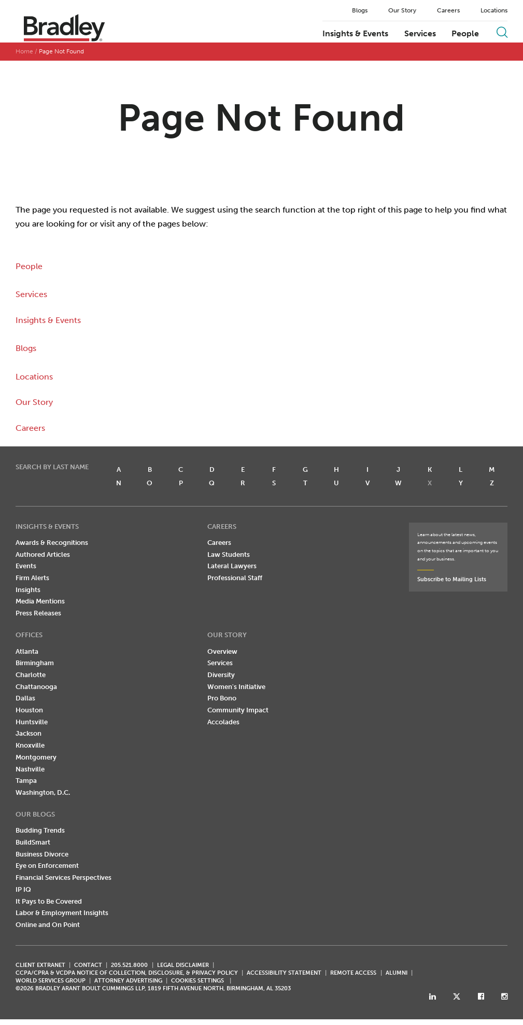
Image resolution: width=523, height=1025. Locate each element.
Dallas (25, 698)
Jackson (28, 733)
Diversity (221, 675)
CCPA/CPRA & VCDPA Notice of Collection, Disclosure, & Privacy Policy (127, 973)
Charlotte (31, 675)
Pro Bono (221, 698)
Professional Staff (234, 578)
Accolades (223, 722)
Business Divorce (42, 854)
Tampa (26, 780)
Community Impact (237, 710)
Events (26, 566)
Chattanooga (36, 687)
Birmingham (35, 663)
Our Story (402, 10)
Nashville (30, 769)
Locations (493, 10)
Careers (448, 10)
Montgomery (36, 757)
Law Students (228, 554)
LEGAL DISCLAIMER (183, 965)
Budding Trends (40, 830)
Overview (222, 651)
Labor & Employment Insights (62, 913)
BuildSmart (33, 842)
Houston (29, 710)
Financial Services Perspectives (63, 877)
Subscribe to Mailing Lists (451, 579)
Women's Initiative (236, 687)
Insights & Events (355, 33)
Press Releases (38, 613)
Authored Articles (43, 554)
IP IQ (23, 889)
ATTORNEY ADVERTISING (128, 980)
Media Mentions (40, 601)
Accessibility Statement (284, 973)
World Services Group (51, 980)
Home (24, 51)
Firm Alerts (32, 578)
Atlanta (27, 651)
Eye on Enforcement (47, 865)
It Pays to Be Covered (49, 901)
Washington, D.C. (43, 792)
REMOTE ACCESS (353, 973)
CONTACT (88, 965)
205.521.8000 (129, 965)
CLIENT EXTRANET (40, 965)
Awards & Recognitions (52, 542)
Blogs (359, 10)
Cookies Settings (197, 981)
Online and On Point (48, 925)
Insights (28, 590)
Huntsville (32, 722)
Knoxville (30, 745)
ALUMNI (396, 973)
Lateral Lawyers (232, 566)
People (465, 33)
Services (420, 33)
